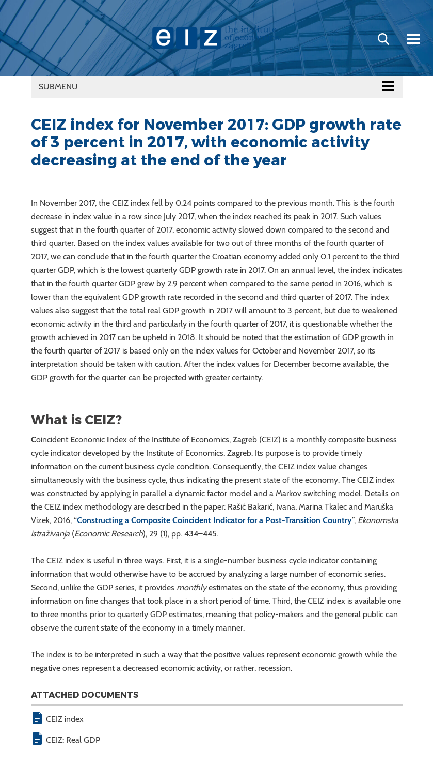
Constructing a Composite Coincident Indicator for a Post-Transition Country (214, 520)
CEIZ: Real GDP (73, 740)
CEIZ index (65, 719)
